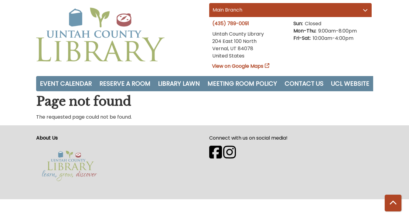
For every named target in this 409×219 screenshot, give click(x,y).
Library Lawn (179, 83)
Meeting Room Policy (242, 83)
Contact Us (304, 83)
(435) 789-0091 (230, 23)
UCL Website (350, 83)
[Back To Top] (393, 203)
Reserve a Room (124, 83)
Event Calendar (66, 83)
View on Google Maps (237, 66)
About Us (47, 137)
